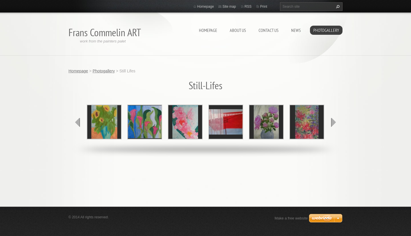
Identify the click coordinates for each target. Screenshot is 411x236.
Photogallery (326, 30)
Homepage (208, 30)
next (333, 122)
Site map (229, 7)
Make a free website (291, 218)
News (296, 30)
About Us (238, 30)
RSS (248, 7)
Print (263, 7)
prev (77, 122)
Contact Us (269, 30)
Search (337, 6)
